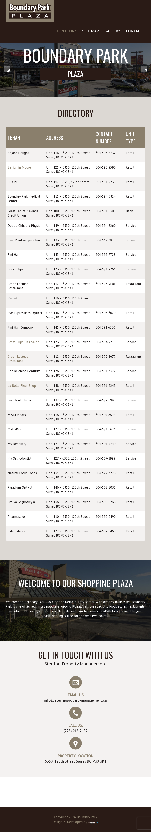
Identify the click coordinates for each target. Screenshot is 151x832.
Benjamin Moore (19, 167)
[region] (75, 70)
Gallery (112, 31)
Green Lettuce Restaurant (18, 358)
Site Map (90, 31)
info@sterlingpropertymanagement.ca (75, 700)
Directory (66, 31)
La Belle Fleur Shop (22, 385)
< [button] (7, 69)
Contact (134, 31)
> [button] (144, 69)
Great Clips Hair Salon (23, 342)
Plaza (75, 74)
